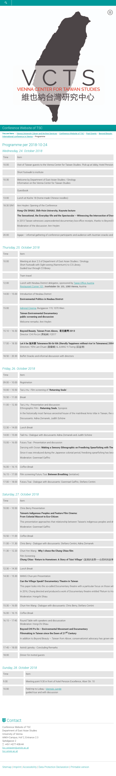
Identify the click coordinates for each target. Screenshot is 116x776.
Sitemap (6, 767)
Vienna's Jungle (53, 689)
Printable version (80, 767)
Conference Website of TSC (22, 128)
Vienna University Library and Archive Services (37, 133)
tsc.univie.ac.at (10, 751)
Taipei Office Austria (84, 283)
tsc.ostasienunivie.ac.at (15, 747)
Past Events (91, 133)
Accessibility (30, 767)
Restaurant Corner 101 (31, 286)
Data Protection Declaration (54, 767)
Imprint (17, 767)
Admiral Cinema (28, 308)
